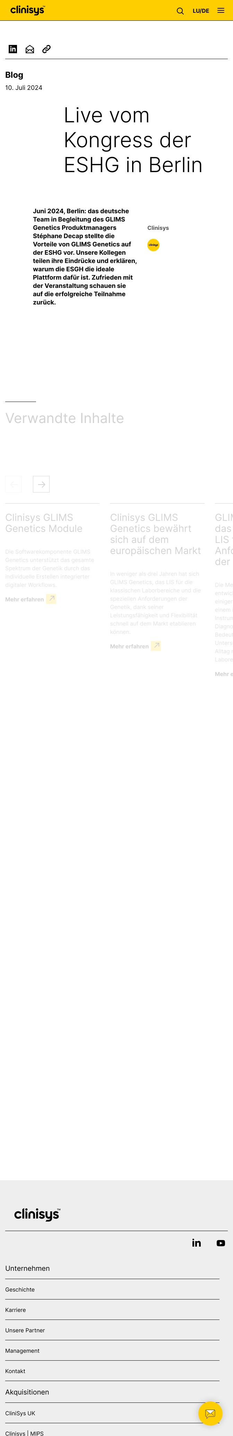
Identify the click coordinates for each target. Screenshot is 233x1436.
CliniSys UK (20, 1413)
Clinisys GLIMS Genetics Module (44, 522)
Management (22, 1350)
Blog (14, 75)
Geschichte (20, 1289)
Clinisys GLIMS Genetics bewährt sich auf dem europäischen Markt (155, 533)
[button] (182, 10)
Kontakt (15, 1371)
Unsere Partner (25, 1330)
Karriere (15, 1309)
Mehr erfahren (24, 598)
